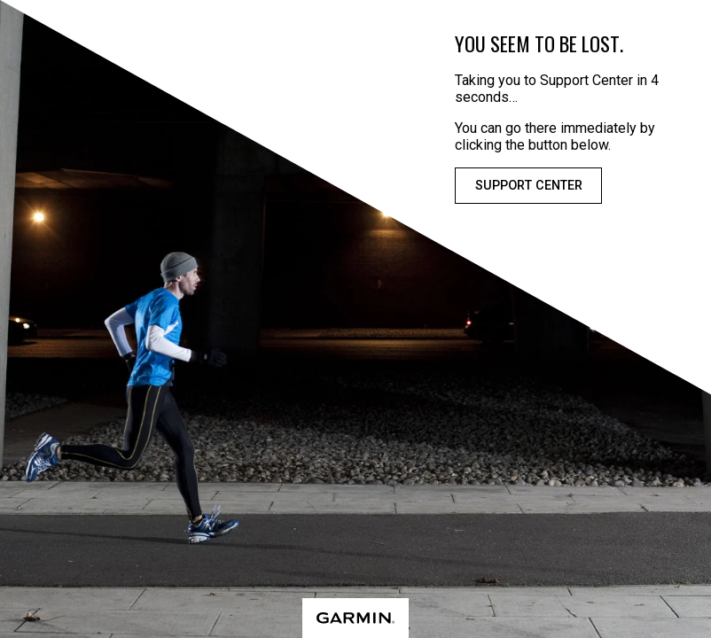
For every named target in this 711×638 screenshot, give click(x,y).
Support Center (528, 185)
